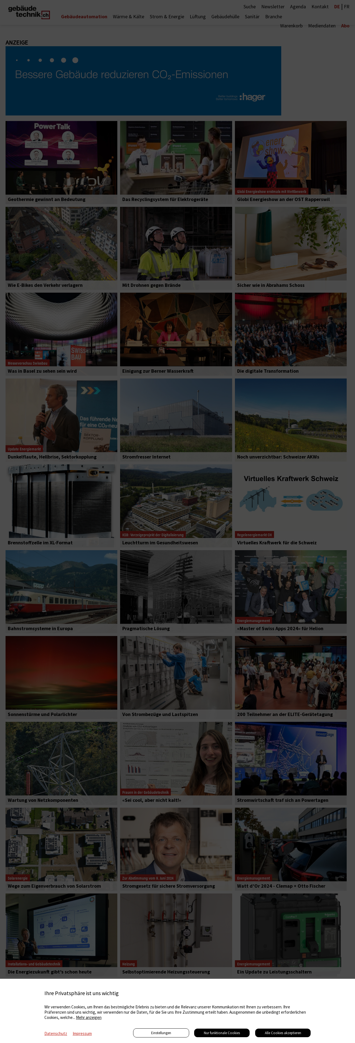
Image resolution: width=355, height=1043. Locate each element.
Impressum (82, 1033)
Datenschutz (55, 1033)
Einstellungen (161, 1033)
